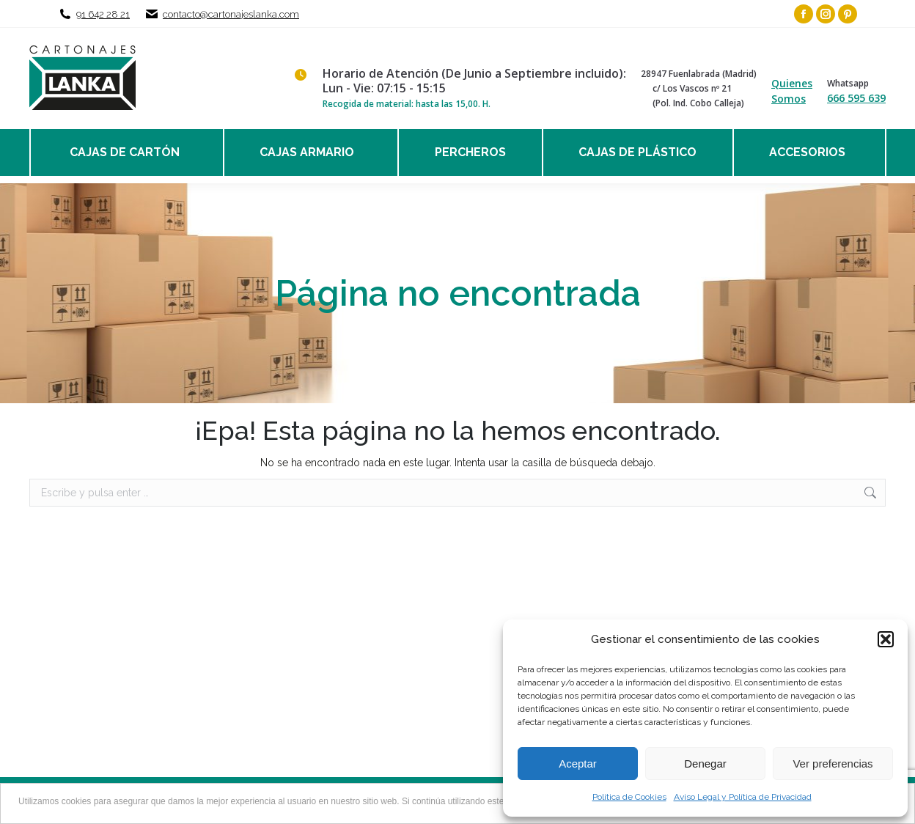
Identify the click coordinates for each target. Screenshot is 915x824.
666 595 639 (856, 98)
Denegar (705, 763)
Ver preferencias (832, 763)
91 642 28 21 (103, 14)
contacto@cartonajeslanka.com (231, 14)
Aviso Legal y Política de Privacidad (743, 797)
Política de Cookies (629, 797)
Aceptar (578, 763)
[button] (885, 639)
